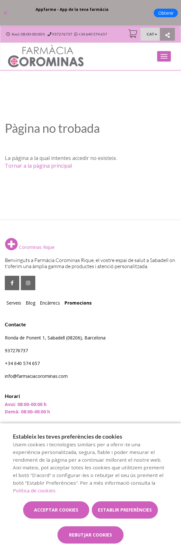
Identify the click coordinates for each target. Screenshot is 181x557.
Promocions (78, 303)
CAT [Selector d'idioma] (150, 34)
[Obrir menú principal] (164, 56)
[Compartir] (167, 35)
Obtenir (166, 13)
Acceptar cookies (56, 510)
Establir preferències (125, 510)
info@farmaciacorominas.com (36, 376)
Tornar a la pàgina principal (38, 165)
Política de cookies (34, 490)
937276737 (16, 350)
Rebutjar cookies (90, 535)
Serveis (13, 303)
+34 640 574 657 (22, 363)
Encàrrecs (50, 303)
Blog (30, 303)
